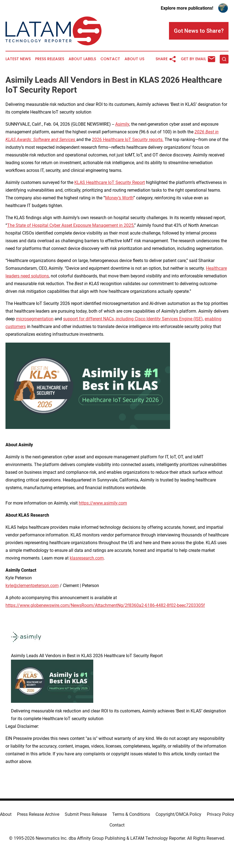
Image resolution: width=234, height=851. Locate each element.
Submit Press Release (86, 814)
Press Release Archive (38, 814)
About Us (134, 59)
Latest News (18, 59)
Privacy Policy (220, 814)
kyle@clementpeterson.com (32, 585)
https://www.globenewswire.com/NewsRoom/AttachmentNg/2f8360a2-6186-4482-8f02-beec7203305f (105, 605)
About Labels (82, 59)
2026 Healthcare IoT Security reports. (127, 139)
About (6, 814)
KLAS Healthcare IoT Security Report (109, 182)
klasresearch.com (87, 558)
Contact (110, 59)
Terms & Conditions (131, 814)
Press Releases (49, 59)
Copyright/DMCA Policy (178, 814)
